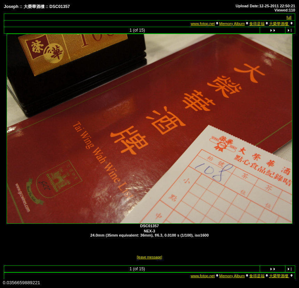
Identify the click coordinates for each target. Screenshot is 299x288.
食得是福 (257, 24)
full (288, 17)
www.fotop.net (203, 24)
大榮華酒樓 (279, 24)
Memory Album (232, 24)
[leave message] (149, 257)
